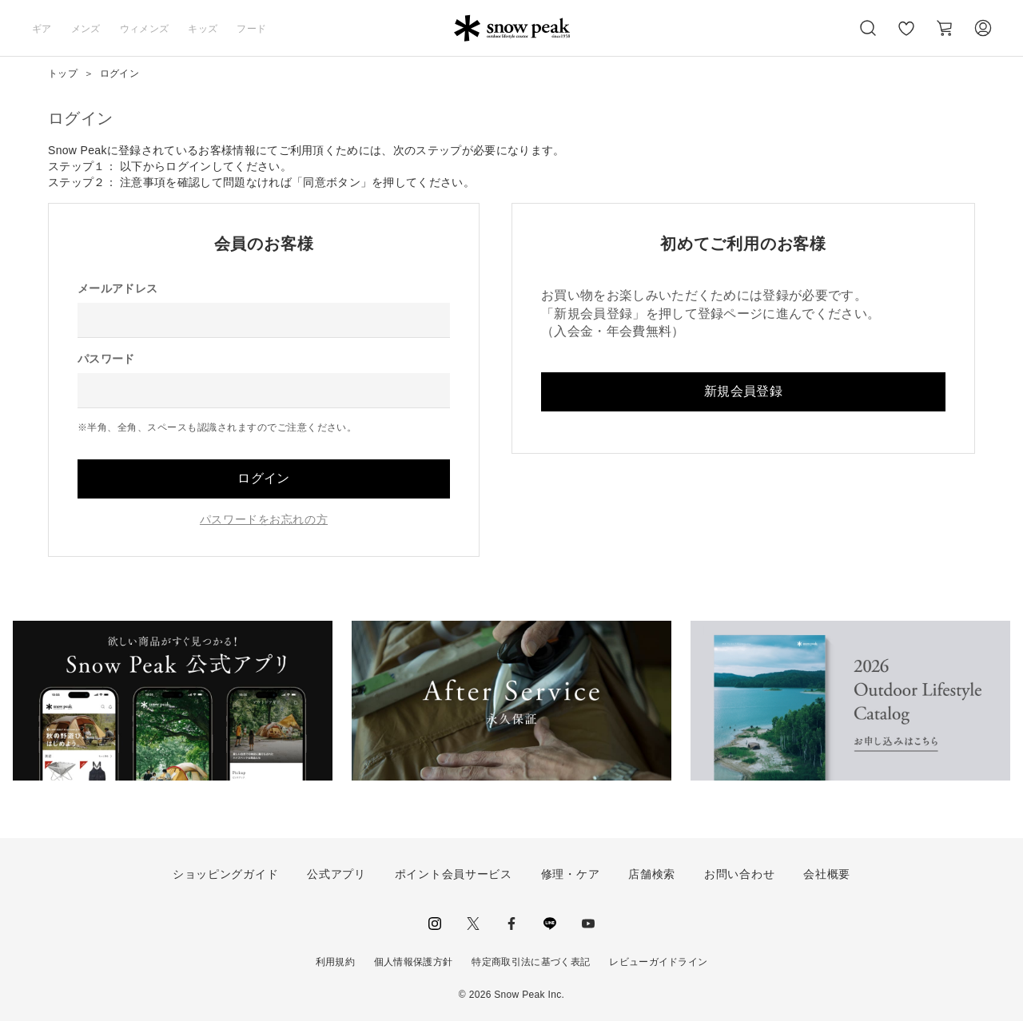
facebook (511, 923)
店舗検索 (651, 874)
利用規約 (335, 961)
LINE (550, 923)
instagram (435, 923)
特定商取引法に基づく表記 (531, 961)
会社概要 (826, 874)
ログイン (263, 478)
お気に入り (905, 37)
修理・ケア (570, 874)
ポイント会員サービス (453, 874)
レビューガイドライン (658, 961)
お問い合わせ (739, 874)
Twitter (473, 923)
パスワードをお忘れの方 (264, 519)
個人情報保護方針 (413, 961)
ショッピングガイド (225, 874)
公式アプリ (336, 874)
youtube (588, 923)
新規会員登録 (743, 391)
